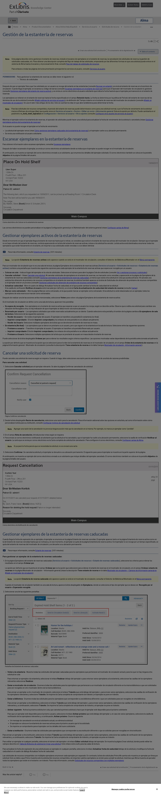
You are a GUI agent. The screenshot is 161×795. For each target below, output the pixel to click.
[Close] (157, 789)
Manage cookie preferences (123, 789)
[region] (80, 789)
